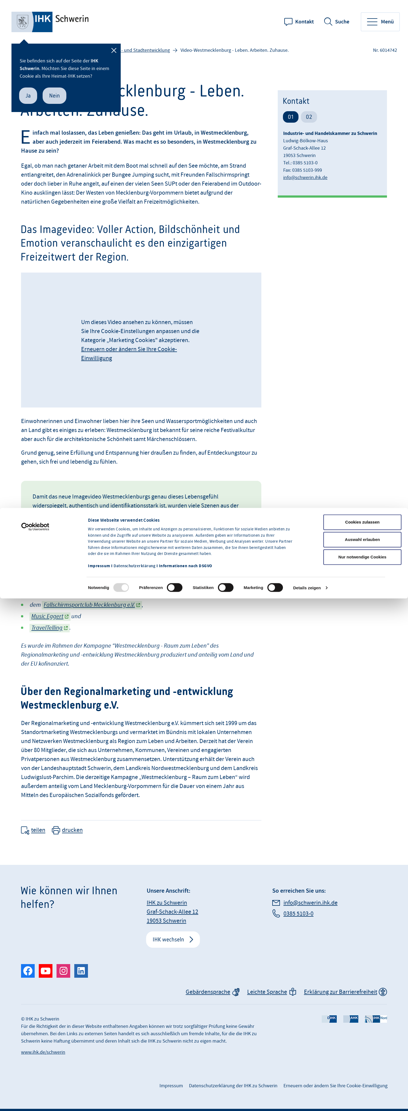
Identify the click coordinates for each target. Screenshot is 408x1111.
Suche (342, 21)
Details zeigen (307, 544)
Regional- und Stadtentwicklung (136, 50)
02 (309, 116)
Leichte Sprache (267, 992)
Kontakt (304, 21)
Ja (28, 95)
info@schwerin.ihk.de (305, 177)
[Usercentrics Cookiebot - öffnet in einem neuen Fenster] (35, 484)
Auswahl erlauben (362, 496)
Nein (54, 95)
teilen (38, 830)
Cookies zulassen (362, 479)
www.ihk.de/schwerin (43, 1052)
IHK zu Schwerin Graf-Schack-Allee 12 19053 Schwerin (172, 912)
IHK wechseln (168, 939)
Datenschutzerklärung (134, 523)
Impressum (171, 1086)
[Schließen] (114, 50)
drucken (72, 830)
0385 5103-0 (298, 914)
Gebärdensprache (208, 992)
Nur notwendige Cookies (362, 514)
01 (291, 116)
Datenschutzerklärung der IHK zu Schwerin (233, 1086)
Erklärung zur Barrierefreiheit (340, 992)
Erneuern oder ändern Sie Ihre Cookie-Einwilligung (335, 1086)
